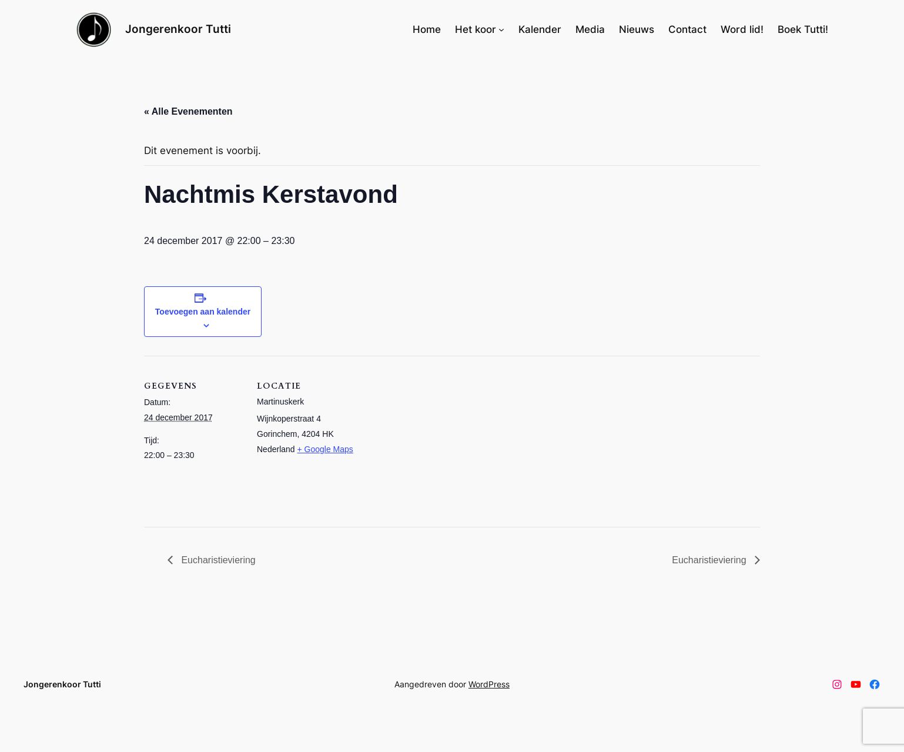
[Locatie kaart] (432, 437)
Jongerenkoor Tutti (178, 29)
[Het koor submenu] (501, 29)
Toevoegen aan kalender (202, 311)
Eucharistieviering (217, 560)
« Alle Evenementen (188, 111)
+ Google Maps (325, 449)
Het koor (475, 29)
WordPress (489, 684)
